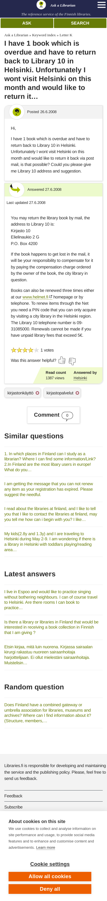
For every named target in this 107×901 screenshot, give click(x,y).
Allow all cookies (50, 876)
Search (80, 23)
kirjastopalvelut (60, 392)
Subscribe (13, 806)
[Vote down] (72, 361)
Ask (26, 23)
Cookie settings (50, 864)
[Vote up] (62, 360)
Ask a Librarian (16, 35)
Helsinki (80, 378)
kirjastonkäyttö (20, 392)
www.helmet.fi (35, 296)
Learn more (45, 847)
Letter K (66, 35)
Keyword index (44, 35)
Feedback (13, 795)
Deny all (50, 889)
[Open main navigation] (102, 5)
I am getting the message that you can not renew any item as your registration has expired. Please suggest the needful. (48, 489)
